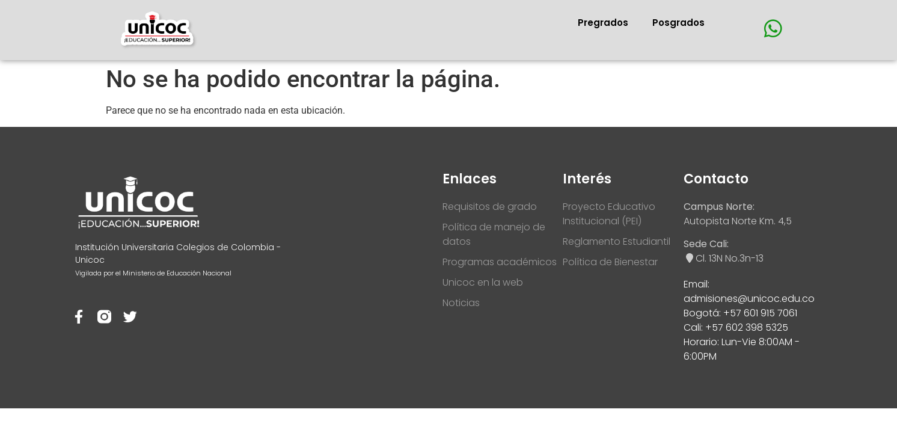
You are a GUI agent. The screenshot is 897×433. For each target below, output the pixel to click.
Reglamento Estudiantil (616, 241)
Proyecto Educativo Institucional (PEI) (609, 214)
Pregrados (603, 22)
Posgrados (678, 22)
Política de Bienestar (610, 262)
